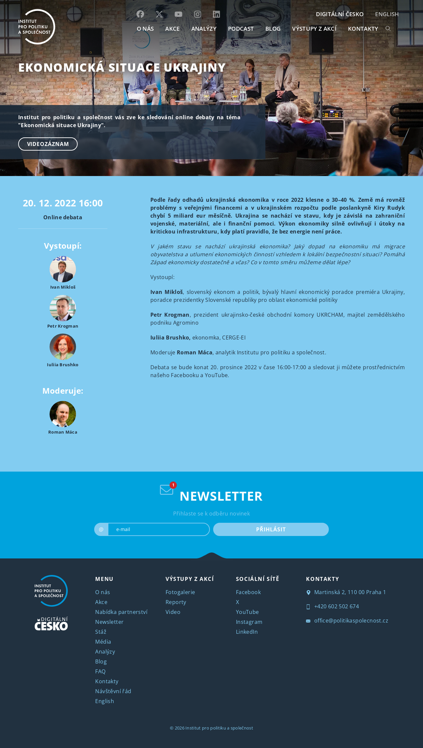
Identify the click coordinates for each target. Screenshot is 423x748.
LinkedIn (247, 631)
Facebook (248, 592)
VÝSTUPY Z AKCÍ (190, 579)
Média (103, 641)
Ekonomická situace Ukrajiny (122, 67)
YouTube (247, 612)
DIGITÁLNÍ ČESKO (340, 14)
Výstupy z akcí (314, 28)
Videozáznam (48, 144)
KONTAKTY (363, 28)
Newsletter (109, 621)
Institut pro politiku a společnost (219, 728)
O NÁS (145, 28)
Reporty (176, 602)
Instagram (249, 621)
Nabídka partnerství (121, 612)
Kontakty (106, 681)
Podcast (241, 28)
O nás (102, 592)
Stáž (100, 631)
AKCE (172, 28)
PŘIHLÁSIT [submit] (271, 529)
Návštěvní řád (113, 691)
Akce (101, 602)
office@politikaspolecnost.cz (347, 620)
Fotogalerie (180, 592)
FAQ (100, 671)
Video (173, 612)
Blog (101, 661)
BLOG (273, 28)
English (387, 14)
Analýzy (203, 28)
